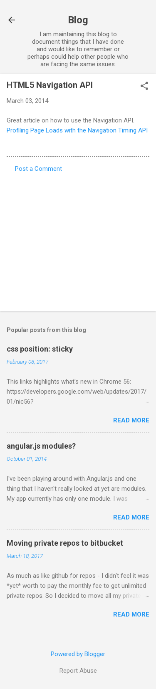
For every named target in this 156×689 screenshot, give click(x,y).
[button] (144, 86)
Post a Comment (38, 168)
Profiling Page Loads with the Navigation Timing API (77, 130)
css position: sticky (40, 348)
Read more (131, 420)
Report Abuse (78, 670)
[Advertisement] (78, 239)
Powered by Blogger (78, 654)
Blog (78, 20)
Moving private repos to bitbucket (65, 543)
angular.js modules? (41, 446)
